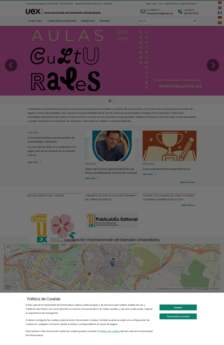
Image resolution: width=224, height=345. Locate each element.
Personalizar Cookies (178, 316)
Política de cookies (110, 331)
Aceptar (178, 307)
